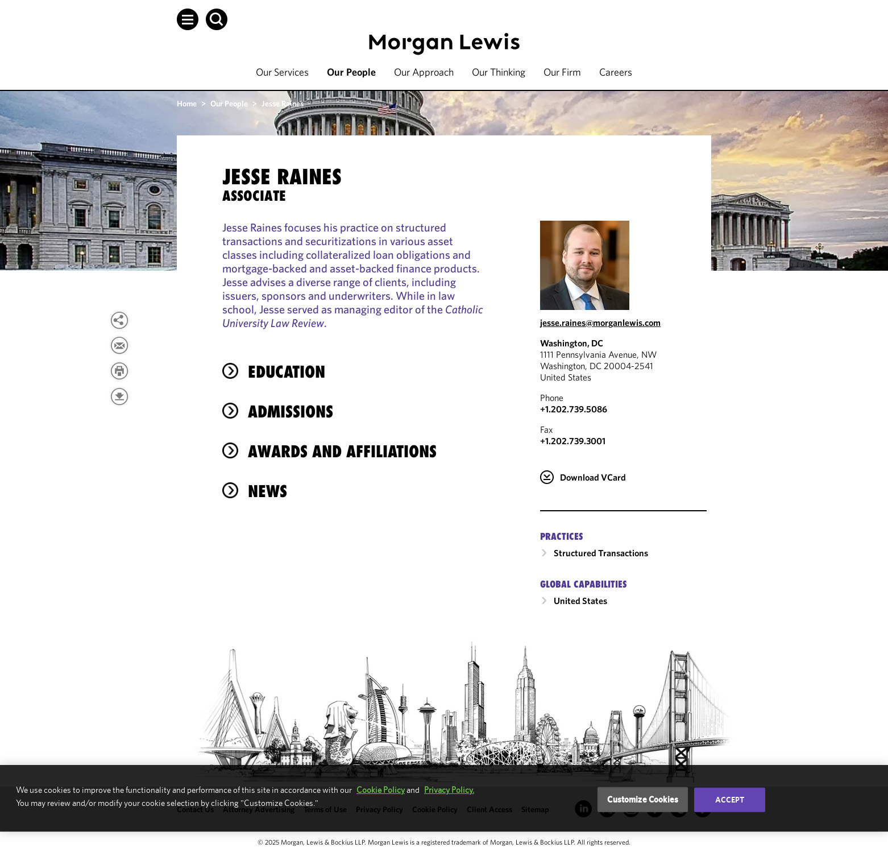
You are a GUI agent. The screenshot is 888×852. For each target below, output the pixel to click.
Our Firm (562, 71)
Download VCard (593, 477)
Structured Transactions (601, 553)
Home (187, 103)
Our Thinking (498, 71)
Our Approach (424, 71)
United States (580, 600)
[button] (187, 19)
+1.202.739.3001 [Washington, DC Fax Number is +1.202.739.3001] (572, 440)
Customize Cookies (642, 799)
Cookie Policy (380, 789)
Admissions (290, 411)
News (267, 491)
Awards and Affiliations (342, 451)
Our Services (282, 71)
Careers (615, 71)
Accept (730, 800)
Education (286, 371)
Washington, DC (571, 343)
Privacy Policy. (449, 789)
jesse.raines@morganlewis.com (600, 322)
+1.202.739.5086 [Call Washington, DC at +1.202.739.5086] (573, 409)
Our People (351, 71)
